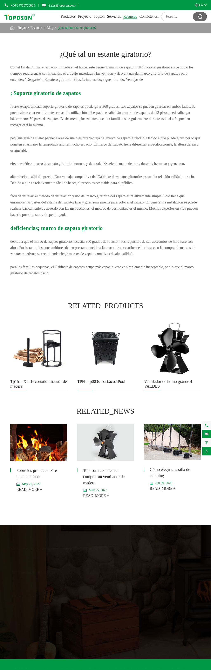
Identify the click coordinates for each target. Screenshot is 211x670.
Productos (68, 16)
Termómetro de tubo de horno (30, 562)
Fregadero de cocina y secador (30, 609)
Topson (99, 16)
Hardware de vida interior (31, 595)
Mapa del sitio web (148, 668)
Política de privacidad (186, 668)
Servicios (114, 16)
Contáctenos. (149, 16)
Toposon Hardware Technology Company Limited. (66, 668)
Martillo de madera (23, 585)
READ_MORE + (29, 489)
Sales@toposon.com (61, 5)
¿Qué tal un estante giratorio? (76, 27)
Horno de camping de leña (83, 566)
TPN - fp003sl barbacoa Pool (101, 381)
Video (111, 578)
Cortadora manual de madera (29, 581)
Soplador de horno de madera (34, 547)
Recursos (130, 16)
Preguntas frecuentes (121, 574)
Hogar (22, 27)
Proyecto (84, 16)
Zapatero (16, 605)
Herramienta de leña (27, 571)
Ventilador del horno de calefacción (33, 557)
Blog (50, 27)
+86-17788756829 (23, 5)
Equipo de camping (82, 547)
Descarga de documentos (124, 570)
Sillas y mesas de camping (83, 562)
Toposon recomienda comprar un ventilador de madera (104, 476)
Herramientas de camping (83, 557)
